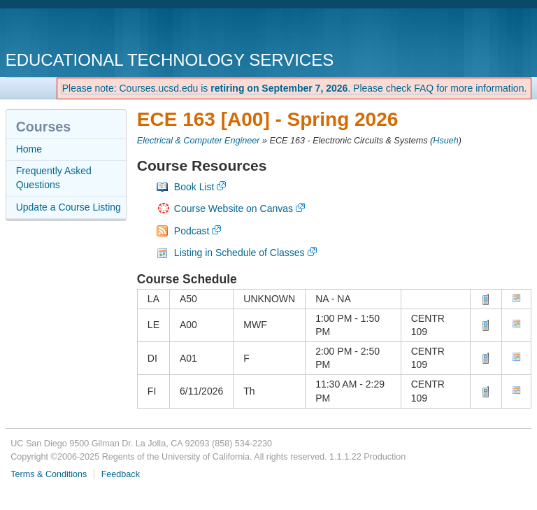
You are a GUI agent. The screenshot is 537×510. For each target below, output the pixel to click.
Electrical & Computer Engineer (198, 141)
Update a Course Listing (68, 207)
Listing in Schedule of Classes (239, 252)
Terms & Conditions (48, 474)
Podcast (192, 230)
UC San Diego (86, 31)
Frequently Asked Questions (54, 177)
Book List (194, 186)
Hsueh (445, 141)
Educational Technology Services (170, 59)
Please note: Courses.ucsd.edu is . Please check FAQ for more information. (294, 88)
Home (29, 149)
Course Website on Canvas (233, 208)
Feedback (120, 474)
